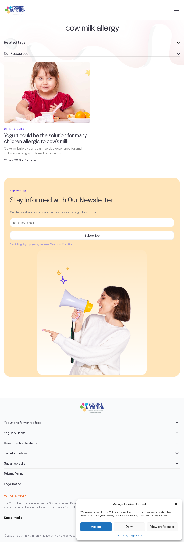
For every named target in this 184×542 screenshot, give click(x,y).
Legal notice (136, 535)
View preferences (162, 527)
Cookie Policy (121, 535)
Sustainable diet (15, 463)
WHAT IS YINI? (15, 496)
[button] (176, 504)
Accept (96, 527)
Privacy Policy (13, 474)
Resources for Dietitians (20, 443)
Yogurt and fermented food (23, 423)
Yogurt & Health (14, 433)
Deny (129, 527)
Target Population (16, 453)
